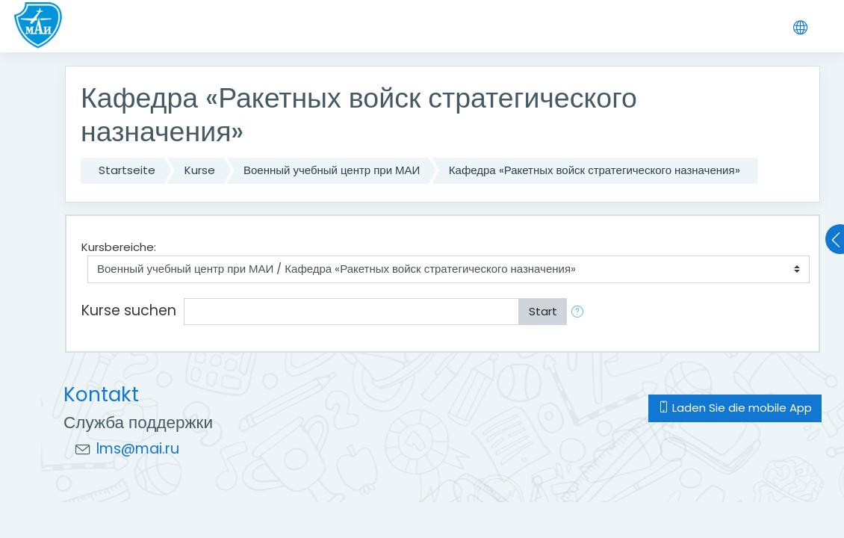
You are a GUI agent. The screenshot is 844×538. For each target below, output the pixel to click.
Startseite (127, 170)
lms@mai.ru (137, 449)
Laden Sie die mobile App (735, 407)
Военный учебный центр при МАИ (331, 170)
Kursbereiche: (118, 247)
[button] (580, 312)
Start (543, 311)
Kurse (199, 170)
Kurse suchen (128, 310)
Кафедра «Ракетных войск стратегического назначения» (594, 170)
